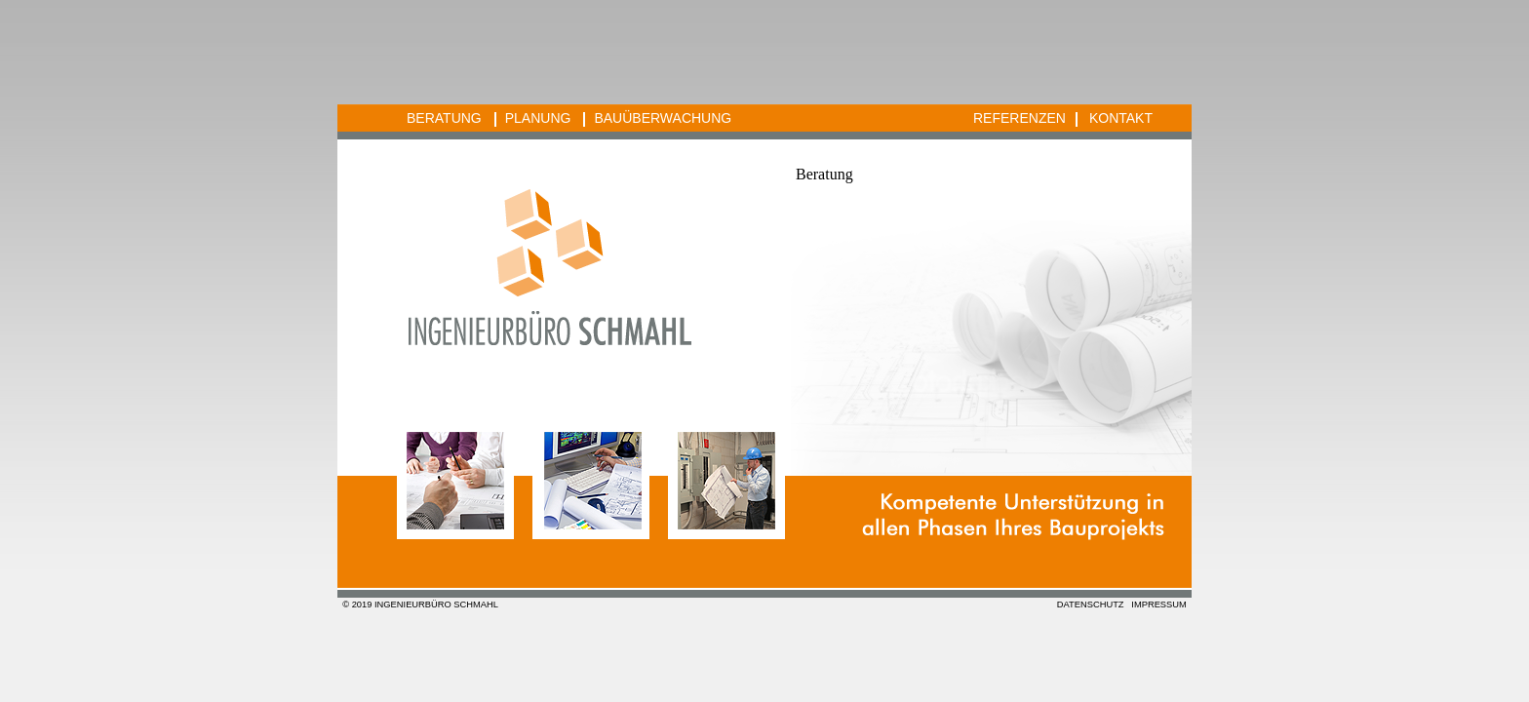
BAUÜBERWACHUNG (662, 118)
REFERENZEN (1019, 118)
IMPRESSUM (1159, 604)
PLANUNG (538, 118)
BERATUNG (444, 118)
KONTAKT (1121, 118)
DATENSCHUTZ (1090, 604)
